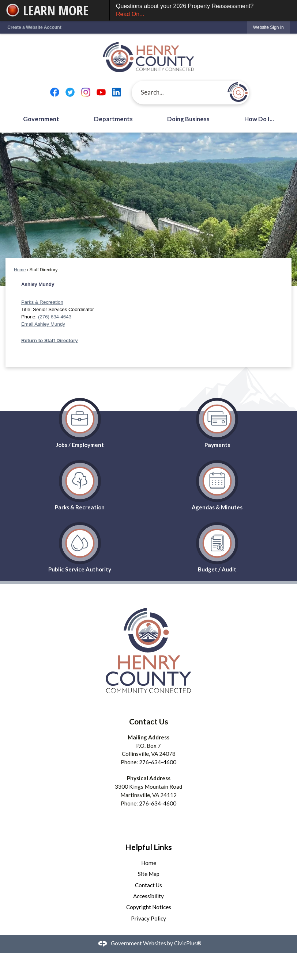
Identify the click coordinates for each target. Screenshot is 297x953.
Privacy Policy (148, 918)
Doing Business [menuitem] (188, 119)
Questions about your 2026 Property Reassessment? (203, 11)
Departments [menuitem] (113, 119)
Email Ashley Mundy (43, 324)
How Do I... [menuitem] (259, 119)
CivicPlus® (188, 943)
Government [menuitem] (41, 119)
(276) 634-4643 (54, 316)
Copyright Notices (148, 907)
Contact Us (148, 885)
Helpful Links (148, 847)
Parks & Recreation (42, 302)
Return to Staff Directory (49, 340)
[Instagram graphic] (85, 92)
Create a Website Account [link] (34, 27)
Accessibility (148, 896)
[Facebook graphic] (54, 92)
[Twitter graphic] (70, 92)
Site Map (148, 873)
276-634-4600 (157, 762)
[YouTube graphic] (101, 92)
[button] (238, 92)
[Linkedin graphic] (116, 92)
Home (20, 269)
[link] (268, 27)
